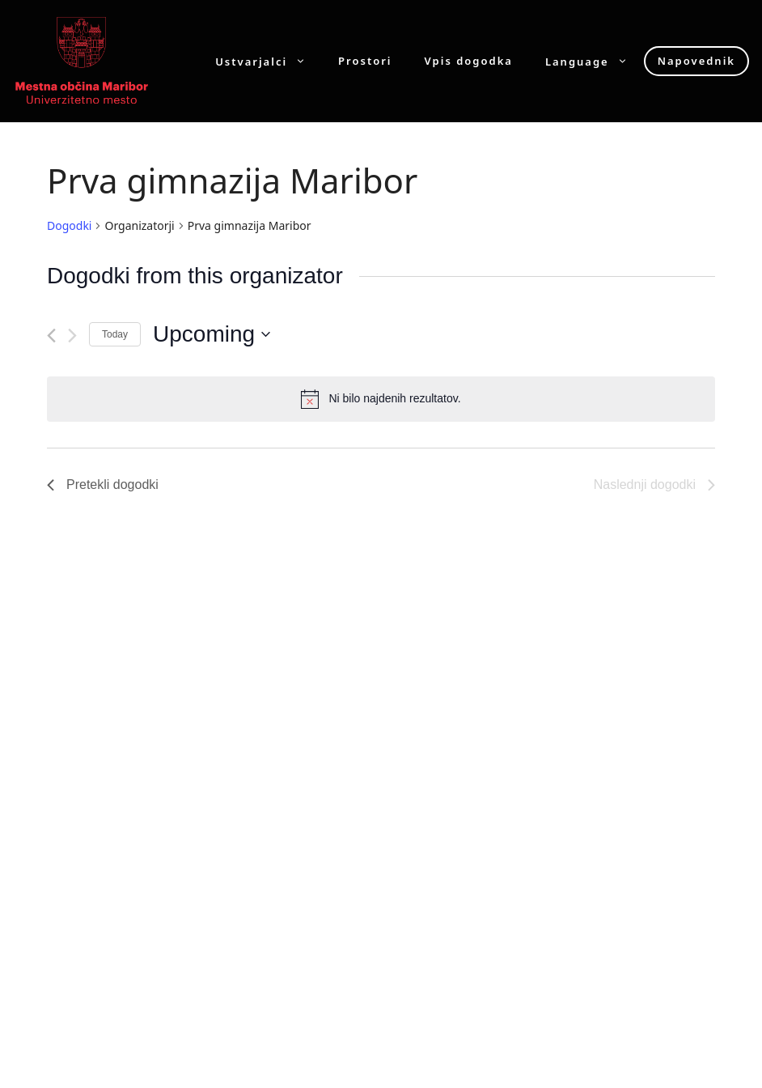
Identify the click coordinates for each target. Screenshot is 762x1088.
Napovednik (696, 60)
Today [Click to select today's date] (115, 334)
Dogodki (69, 225)
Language (594, 61)
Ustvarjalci (268, 61)
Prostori (365, 61)
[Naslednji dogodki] (72, 335)
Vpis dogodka (469, 61)
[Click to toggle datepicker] (211, 334)
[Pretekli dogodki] (51, 335)
